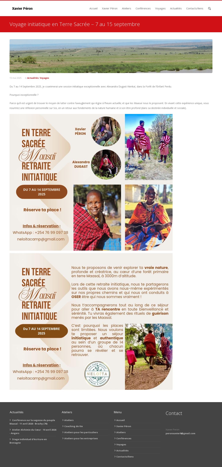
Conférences (143, 8)
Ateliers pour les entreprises (81, 438)
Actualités (176, 8)
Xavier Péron (109, 8)
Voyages (160, 8)
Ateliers (126, 8)
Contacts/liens (194, 8)
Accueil (93, 8)
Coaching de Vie (73, 426)
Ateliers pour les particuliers (81, 432)
